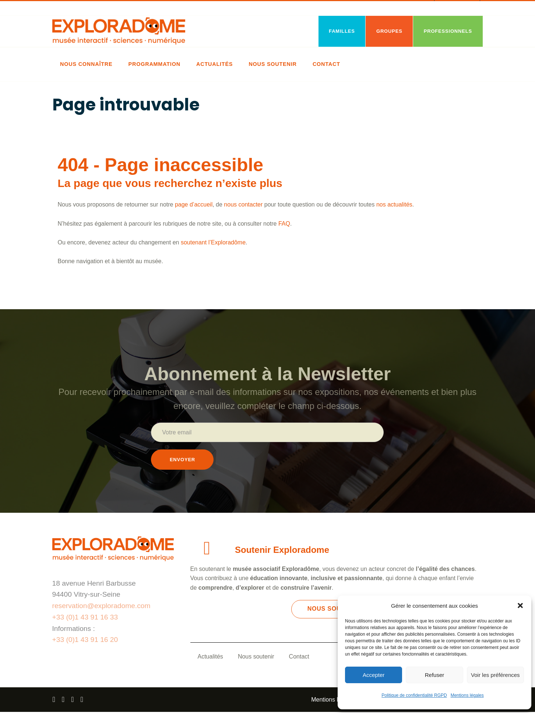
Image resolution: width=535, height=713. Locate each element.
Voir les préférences (495, 675)
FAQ (284, 223)
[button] (520, 605)
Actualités (210, 657)
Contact (299, 657)
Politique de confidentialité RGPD (414, 695)
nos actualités (394, 204)
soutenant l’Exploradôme (213, 242)
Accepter (373, 675)
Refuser (434, 675)
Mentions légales (467, 695)
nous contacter (243, 204)
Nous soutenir (256, 657)
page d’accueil (193, 204)
